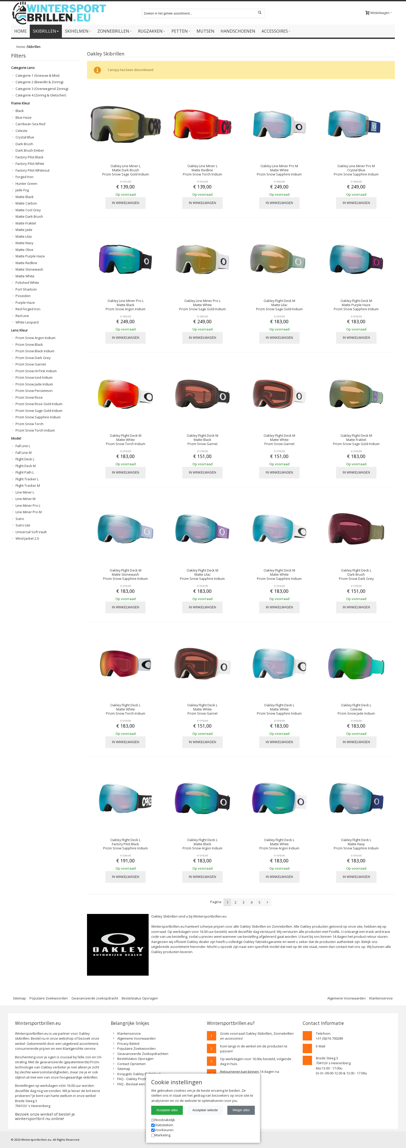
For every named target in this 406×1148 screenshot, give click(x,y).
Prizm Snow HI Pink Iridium (36, 371)
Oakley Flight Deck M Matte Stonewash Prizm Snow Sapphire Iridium (125, 574)
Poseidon (23, 295)
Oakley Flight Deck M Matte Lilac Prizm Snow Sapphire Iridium (202, 574)
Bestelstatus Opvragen (140, 998)
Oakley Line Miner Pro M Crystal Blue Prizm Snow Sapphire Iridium (356, 170)
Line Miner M (25, 498)
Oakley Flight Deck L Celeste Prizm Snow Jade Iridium (356, 709)
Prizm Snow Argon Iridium (35, 337)
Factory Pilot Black (30, 157)
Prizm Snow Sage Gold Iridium (39, 410)
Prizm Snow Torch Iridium (35, 430)
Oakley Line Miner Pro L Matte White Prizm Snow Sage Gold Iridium (202, 304)
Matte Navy (24, 243)
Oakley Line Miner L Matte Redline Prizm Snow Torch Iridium (202, 170)
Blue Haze (24, 117)
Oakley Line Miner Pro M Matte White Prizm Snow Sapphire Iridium (279, 170)
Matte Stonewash (29, 269)
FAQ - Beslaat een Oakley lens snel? (145, 1084)
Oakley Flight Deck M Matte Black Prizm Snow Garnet (202, 439)
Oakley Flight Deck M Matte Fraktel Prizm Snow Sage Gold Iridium (356, 439)
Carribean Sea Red (30, 124)
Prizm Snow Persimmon (34, 390)
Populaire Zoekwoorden (49, 998)
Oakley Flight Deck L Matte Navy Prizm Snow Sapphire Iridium (356, 843)
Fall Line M (24, 452)
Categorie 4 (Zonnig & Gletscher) (41, 95)
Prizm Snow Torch (30, 423)
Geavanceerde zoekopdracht (94, 998)
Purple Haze (25, 302)
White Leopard (27, 322)
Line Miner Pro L (28, 505)
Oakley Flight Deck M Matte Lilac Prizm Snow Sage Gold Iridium (279, 304)
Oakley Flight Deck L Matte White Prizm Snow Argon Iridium (279, 843)
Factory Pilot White (30, 163)
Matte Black (25, 196)
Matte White (25, 276)
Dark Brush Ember (30, 150)
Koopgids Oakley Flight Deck (139, 1074)
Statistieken (162, 1125)
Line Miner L (25, 492)
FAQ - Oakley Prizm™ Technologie (143, 1078)
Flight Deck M (26, 465)
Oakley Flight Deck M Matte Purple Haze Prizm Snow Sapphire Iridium (356, 304)
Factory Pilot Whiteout (32, 170)
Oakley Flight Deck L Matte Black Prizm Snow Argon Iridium (202, 843)
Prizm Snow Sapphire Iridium (38, 417)
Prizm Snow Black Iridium (35, 351)
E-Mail (320, 1046)
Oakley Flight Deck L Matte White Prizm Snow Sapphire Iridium (279, 709)
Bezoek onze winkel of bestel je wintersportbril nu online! (45, 1116)
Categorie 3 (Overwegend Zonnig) (42, 88)
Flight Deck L (25, 459)
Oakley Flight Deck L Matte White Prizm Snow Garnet (202, 709)
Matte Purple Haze (30, 256)
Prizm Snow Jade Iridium (34, 384)
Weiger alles (241, 1110)
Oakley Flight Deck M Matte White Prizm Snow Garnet (279, 439)
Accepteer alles (167, 1110)
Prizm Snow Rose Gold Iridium (39, 404)
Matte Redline (26, 262)
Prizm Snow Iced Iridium (34, 377)
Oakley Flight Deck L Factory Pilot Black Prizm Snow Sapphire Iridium (125, 843)
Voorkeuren (162, 1130)
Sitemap (19, 998)
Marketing (160, 1135)
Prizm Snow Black (29, 344)
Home (20, 47)
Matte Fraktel (26, 223)
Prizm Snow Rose (29, 397)
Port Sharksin (26, 289)
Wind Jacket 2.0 (27, 538)
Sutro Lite (23, 525)
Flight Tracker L (27, 479)
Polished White (27, 282)
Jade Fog (22, 190)
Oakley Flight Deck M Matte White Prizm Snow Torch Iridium (125, 439)
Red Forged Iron (28, 309)
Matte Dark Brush (29, 216)
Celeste (21, 130)
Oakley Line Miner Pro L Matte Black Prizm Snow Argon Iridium (126, 304)
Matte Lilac (24, 236)
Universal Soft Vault (31, 532)
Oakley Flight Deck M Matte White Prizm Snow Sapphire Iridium (279, 574)
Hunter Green (26, 183)
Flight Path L (25, 472)
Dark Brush (24, 144)
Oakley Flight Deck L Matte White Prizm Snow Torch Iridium (125, 709)
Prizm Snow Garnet (31, 364)
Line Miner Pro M (29, 512)
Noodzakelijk (163, 1119)
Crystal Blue (25, 137)
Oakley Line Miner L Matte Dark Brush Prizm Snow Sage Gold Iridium (125, 170)
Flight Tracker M (28, 485)
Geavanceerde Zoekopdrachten (142, 1053)
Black (20, 110)
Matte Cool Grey (28, 210)
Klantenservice (381, 998)
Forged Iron (24, 176)
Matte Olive (24, 249)
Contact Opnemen (131, 1063)
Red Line (22, 315)
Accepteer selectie (205, 1110)
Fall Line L (23, 445)
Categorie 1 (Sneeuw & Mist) (37, 75)
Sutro (20, 518)
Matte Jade (24, 229)
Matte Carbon (26, 203)
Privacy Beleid (128, 1043)
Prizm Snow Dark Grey (33, 357)
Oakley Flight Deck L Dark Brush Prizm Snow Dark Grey (356, 574)
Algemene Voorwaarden (346, 998)
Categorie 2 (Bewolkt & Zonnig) (39, 82)
